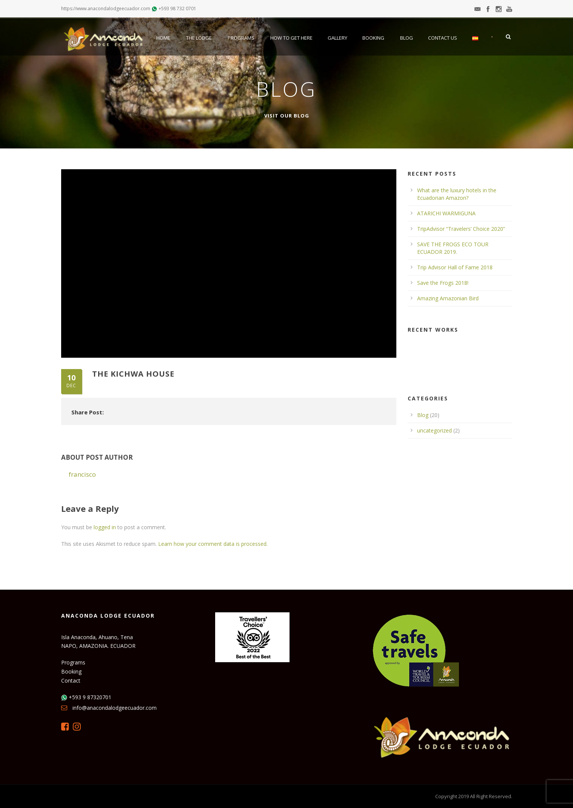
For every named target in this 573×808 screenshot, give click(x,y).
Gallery (337, 37)
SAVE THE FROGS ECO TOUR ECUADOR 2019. (452, 248)
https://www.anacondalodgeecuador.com (105, 8)
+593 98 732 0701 (177, 8)
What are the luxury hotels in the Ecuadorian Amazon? (456, 194)
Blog (406, 37)
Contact (70, 680)
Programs (241, 37)
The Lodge (199, 37)
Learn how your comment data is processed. (213, 543)
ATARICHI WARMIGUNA (446, 213)
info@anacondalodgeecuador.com (114, 707)
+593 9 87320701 (90, 697)
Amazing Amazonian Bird (448, 298)
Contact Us (442, 37)
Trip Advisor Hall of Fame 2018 (455, 267)
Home (163, 37)
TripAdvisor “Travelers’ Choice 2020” (461, 228)
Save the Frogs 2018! (442, 282)
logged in (105, 527)
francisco (82, 474)
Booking (373, 37)
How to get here (291, 37)
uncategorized (434, 430)
